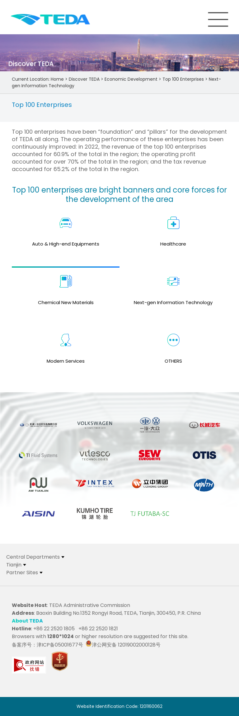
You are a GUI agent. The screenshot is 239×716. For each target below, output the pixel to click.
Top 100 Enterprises (183, 79)
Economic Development (131, 79)
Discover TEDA (84, 79)
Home (57, 79)
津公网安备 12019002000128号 (123, 644)
